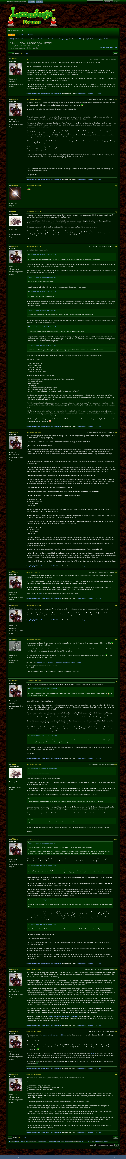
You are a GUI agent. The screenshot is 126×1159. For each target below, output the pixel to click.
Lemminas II (91, 93)
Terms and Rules (109, 1157)
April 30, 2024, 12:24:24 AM (33, 639)
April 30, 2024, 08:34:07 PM (33, 764)
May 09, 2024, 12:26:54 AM (33, 1074)
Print (116, 53)
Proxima (14, 186)
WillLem (81, 39)
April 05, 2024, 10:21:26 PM (33, 59)
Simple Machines (20, 1157)
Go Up (10, 1137)
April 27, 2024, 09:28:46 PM (33, 572)
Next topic (114, 47)
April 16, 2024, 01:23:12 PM (33, 185)
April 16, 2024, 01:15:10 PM (33, 99)
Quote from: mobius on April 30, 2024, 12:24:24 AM (43, 689)
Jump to (92, 1145)
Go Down (11, 53)
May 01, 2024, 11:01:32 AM (33, 839)
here (92, 1053)
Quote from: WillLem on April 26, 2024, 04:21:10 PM (43, 768)
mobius (14, 639)
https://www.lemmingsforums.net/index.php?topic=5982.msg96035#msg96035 (59, 662)
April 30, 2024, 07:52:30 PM (33, 680)
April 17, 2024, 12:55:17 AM (33, 211)
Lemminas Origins (81, 93)
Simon (13, 212)
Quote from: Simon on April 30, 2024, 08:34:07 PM (42, 843)
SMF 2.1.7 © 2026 (11, 1157)
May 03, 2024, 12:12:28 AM (33, 969)
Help (103, 1157)
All (27, 53)
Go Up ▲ (117, 1157)
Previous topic (104, 47)
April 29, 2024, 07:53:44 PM (33, 605)
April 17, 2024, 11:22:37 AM (33, 246)
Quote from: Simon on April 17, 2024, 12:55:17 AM (42, 254)
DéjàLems (98, 93)
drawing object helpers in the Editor (54, 1035)
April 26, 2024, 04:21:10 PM (33, 432)
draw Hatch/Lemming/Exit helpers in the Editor (63, 1016)
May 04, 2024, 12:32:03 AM (33, 1031)
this (40, 593)
